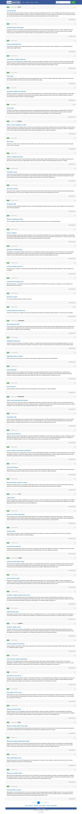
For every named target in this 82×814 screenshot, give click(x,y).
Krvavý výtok (10, 108)
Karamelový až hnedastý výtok (15, 281)
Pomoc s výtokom (12, 233)
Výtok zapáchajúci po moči (14, 758)
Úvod (23, 2)
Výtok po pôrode (11, 10)
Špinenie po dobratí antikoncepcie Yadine (18, 741)
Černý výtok (10, 76)
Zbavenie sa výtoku (12, 297)
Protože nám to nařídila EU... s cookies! (41, 810)
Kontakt (36, 2)
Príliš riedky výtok (11, 370)
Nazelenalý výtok (11, 204)
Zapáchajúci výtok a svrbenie (15, 356)
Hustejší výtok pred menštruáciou (16, 310)
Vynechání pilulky (54, 805)
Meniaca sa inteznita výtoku (14, 773)
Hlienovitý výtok (11, 386)
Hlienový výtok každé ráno (14, 44)
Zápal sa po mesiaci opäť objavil (15, 514)
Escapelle (48, 805)
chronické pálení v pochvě (14, 790)
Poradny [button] (27, 2)
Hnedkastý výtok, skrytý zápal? (15, 27)
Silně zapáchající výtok (13, 324)
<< (33, 802)
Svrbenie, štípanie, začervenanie (15, 643)
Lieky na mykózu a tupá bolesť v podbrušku (18, 450)
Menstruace (31, 805)
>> (48, 802)
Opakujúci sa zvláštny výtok (14, 249)
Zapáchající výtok (11, 417)
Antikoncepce (36, 805)
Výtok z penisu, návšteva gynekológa (17, 659)
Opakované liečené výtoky (14, 709)
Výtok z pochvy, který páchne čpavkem (17, 400)
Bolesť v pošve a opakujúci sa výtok (16, 125)
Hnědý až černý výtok (12, 612)
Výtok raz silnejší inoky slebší (15, 157)
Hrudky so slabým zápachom (15, 266)
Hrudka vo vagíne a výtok (13, 627)
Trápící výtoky (10, 497)
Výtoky (26, 805)
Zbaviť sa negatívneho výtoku (15, 219)
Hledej (73, 2)
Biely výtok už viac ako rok (14, 675)
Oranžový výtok (11, 531)
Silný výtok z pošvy (12, 172)
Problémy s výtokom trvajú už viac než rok (18, 595)
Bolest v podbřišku (42, 805)
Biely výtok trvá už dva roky (14, 692)
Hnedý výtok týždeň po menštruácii (16, 91)
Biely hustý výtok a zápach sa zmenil (17, 482)
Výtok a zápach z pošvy (13, 578)
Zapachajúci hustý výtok (13, 341)
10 (45, 802)
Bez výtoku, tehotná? (12, 188)
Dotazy (31, 2)
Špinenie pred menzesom (14, 433)
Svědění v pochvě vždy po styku (15, 561)
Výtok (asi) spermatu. (13, 467)
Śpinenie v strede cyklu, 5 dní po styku (17, 726)
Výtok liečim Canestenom (14, 546)
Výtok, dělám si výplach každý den (16, 59)
